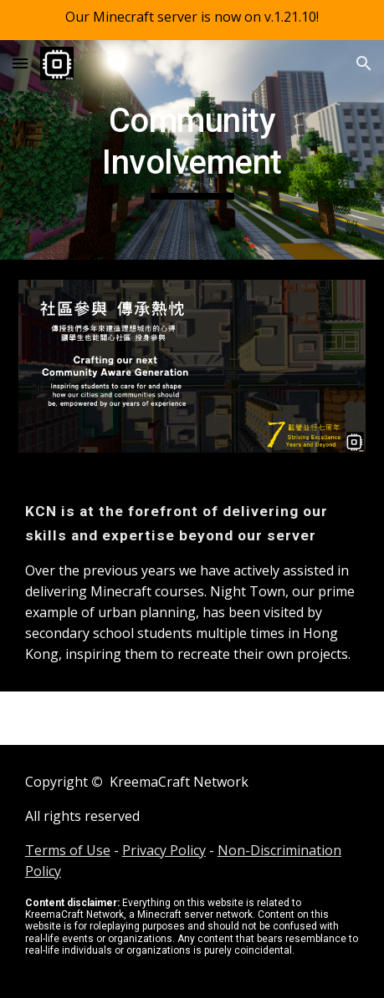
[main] (192, 150)
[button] (20, 63)
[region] (192, 20)
